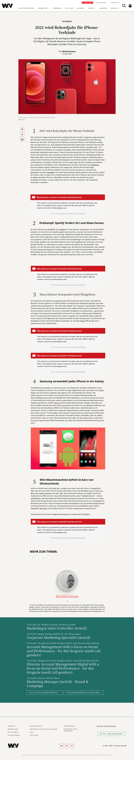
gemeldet (51, 172)
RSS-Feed (34, 735)
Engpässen (94, 165)
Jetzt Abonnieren (111, 734)
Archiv (45, 558)
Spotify (62, 229)
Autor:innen (14, 735)
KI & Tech (69, 8)
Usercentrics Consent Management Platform (71, 213)
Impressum (13, 729)
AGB (32, 732)
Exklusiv (114, 8)
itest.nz (57, 403)
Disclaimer (13, 732)
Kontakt (11, 726)
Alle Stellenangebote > (44, 692)
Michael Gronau (69, 51)
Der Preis (43, 508)
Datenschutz (36, 726)
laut (63, 237)
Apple (34, 558)
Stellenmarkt (101, 2)
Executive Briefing (26, 8)
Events (91, 8)
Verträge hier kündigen (70, 730)
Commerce (57, 8)
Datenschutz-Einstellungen (43, 729)
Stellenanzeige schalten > (83, 692)
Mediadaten (69, 726)
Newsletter (115, 2)
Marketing (42, 8)
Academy (81, 8)
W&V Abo (88, 2)
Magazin (103, 8)
